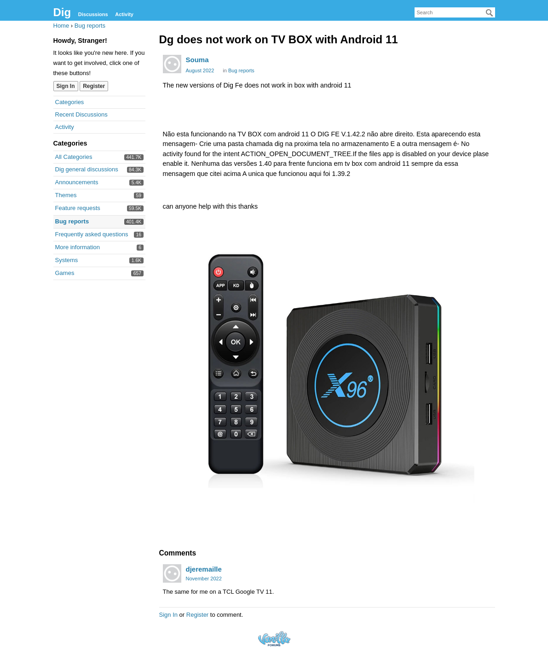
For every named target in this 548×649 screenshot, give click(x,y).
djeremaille (204, 569)
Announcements (76, 182)
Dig (62, 12)
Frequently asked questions (91, 234)
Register (94, 86)
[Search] (489, 13)
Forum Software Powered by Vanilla (274, 638)
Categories (69, 102)
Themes (66, 195)
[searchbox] (455, 12)
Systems (66, 260)
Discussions (93, 14)
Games (65, 272)
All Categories (73, 156)
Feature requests (77, 208)
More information (77, 247)
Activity (124, 14)
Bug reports (72, 221)
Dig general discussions (86, 169)
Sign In (66, 86)
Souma (197, 60)
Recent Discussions (81, 114)
